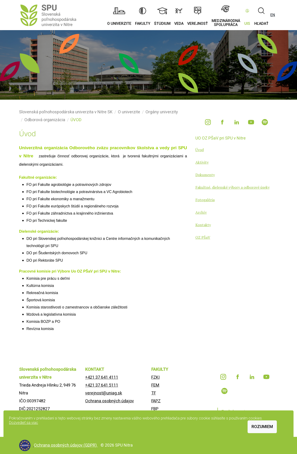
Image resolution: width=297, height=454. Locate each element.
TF (153, 393)
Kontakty (203, 224)
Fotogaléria (205, 199)
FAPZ (156, 400)
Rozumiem (262, 426)
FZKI (155, 377)
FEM (155, 385)
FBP (154, 408)
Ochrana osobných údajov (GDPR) (66, 445)
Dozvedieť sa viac (23, 422)
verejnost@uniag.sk (103, 393)
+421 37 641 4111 (101, 377)
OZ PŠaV (202, 237)
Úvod (199, 149)
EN (272, 15)
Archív (201, 212)
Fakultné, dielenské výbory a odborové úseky (232, 187)
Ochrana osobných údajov (109, 400)
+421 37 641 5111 (101, 385)
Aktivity (202, 162)
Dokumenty (205, 174)
